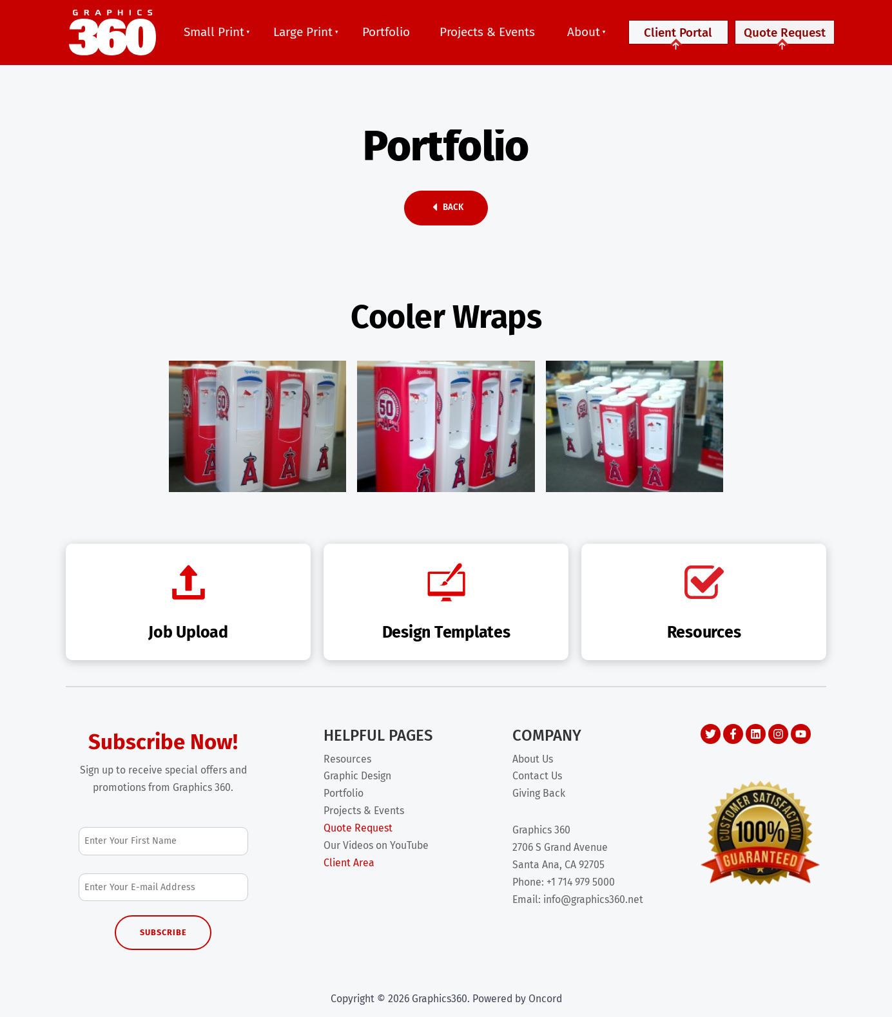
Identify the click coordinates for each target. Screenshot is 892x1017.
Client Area (349, 863)
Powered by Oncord (517, 999)
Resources (347, 759)
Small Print (214, 31)
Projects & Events (487, 31)
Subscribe (163, 932)
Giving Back (538, 793)
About (583, 31)
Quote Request (784, 38)
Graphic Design (357, 776)
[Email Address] (163, 887)
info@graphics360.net (593, 899)
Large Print (303, 31)
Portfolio (386, 31)
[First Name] (163, 841)
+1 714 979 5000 (581, 882)
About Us (532, 759)
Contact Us (537, 776)
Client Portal (678, 38)
